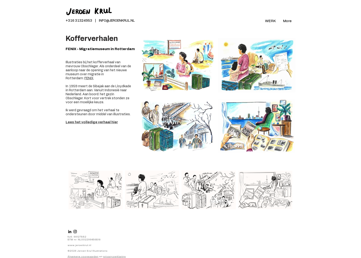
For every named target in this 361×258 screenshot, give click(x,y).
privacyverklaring (114, 256)
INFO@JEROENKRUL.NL (117, 20)
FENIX (88, 78)
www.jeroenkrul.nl (79, 245)
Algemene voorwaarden (83, 256)
